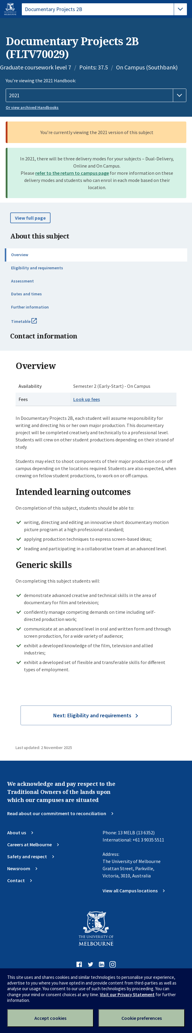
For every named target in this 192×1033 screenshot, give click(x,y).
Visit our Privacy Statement (127, 994)
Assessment (22, 281)
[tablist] (104, 9)
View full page (30, 218)
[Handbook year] (96, 95)
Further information (30, 307)
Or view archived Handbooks (32, 107)
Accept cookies (50, 1018)
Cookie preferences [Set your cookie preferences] (141, 1018)
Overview (19, 254)
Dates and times (26, 294)
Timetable (30, 323)
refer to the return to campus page (72, 173)
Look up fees (86, 399)
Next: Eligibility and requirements (92, 715)
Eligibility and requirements (37, 268)
